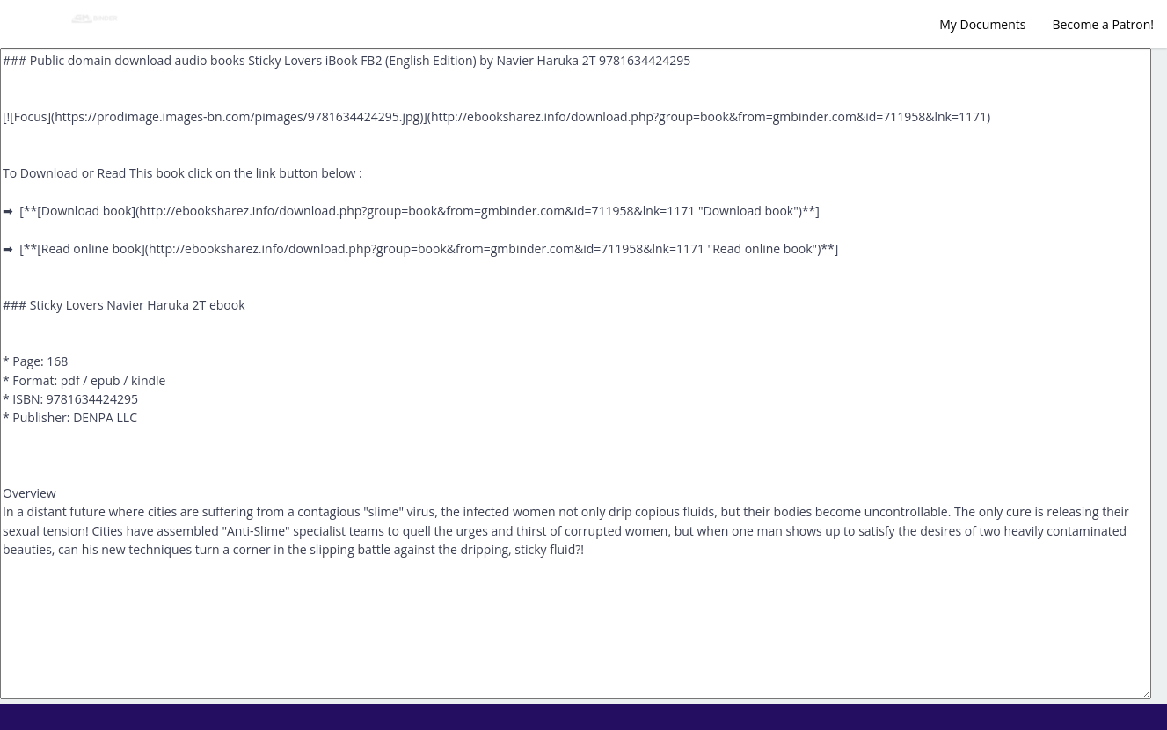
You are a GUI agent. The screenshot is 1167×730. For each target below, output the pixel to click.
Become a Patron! (1103, 24)
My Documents (982, 24)
